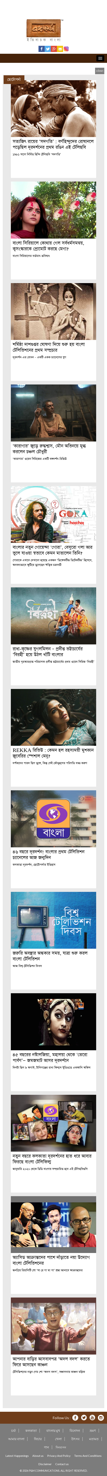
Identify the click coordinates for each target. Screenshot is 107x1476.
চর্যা (13, 1431)
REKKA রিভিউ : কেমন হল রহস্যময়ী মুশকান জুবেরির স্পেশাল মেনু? (53, 753)
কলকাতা (31, 1431)
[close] (99, 71)
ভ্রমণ (93, 1431)
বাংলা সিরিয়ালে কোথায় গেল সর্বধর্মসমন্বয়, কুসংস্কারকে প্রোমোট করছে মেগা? (48, 246)
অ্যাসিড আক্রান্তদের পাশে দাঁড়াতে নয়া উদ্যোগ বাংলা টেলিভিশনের (51, 1260)
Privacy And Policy (58, 1455)
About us (38, 1455)
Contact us (62, 1464)
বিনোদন (75, 1431)
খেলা (58, 1439)
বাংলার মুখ (53, 1431)
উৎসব (75, 1439)
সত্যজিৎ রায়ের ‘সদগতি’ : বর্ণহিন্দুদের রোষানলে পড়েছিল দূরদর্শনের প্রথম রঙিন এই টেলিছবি (53, 144)
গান (46, 1447)
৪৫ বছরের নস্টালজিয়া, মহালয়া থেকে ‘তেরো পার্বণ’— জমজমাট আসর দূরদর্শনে (50, 1058)
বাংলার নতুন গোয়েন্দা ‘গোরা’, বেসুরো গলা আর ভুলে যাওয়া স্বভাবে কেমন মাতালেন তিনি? (52, 550)
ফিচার (38, 1439)
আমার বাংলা (16, 1439)
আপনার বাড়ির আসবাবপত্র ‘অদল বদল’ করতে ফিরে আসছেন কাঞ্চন (51, 1362)
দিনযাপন (61, 1447)
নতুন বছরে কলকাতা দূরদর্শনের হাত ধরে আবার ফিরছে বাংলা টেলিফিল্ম (52, 1159)
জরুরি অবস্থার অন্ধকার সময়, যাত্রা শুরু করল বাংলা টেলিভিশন (50, 956)
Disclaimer (45, 1464)
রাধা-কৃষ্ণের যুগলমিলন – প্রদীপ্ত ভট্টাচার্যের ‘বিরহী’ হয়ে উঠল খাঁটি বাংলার (48, 652)
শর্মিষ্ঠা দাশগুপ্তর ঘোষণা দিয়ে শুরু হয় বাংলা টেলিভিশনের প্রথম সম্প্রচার (49, 347)
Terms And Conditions (88, 1455)
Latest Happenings (17, 1455)
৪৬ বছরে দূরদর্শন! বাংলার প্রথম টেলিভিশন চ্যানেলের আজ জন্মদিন (48, 855)
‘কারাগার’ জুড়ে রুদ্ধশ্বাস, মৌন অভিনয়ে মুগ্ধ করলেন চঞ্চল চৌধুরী (49, 449)
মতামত (94, 1439)
